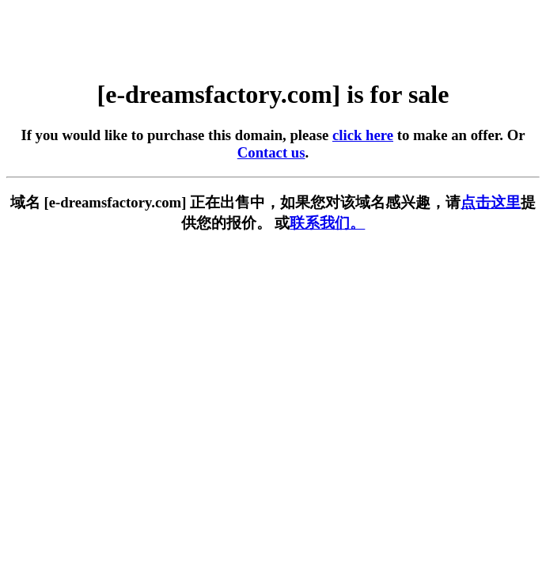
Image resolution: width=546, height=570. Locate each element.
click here (362, 135)
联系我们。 (327, 223)
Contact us (271, 152)
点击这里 (491, 202)
